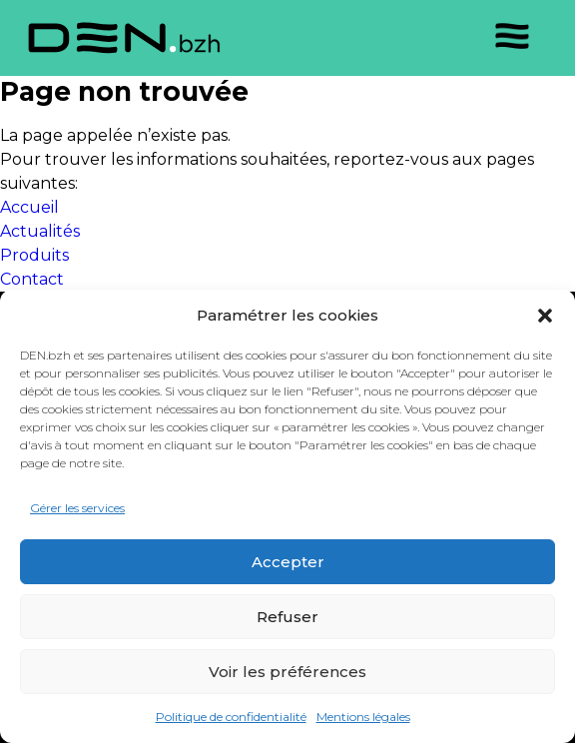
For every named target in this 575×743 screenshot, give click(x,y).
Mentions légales (363, 716)
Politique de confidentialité (231, 716)
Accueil (29, 207)
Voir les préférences (287, 671)
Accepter (288, 561)
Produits (34, 255)
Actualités (40, 231)
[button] (545, 316)
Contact (32, 279)
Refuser (287, 616)
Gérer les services (77, 507)
